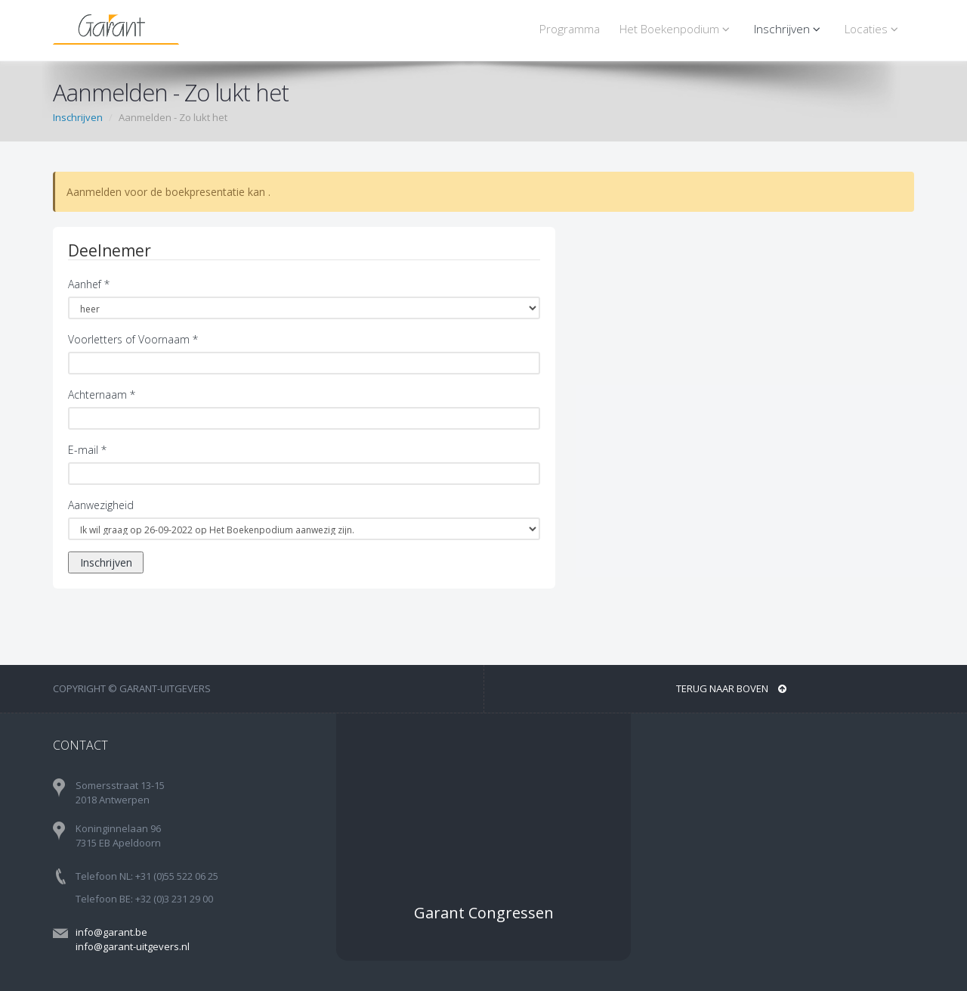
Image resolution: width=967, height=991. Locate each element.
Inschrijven (789, 29)
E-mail (87, 450)
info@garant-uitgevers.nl (133, 946)
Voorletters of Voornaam (133, 339)
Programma (569, 29)
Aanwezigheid (101, 505)
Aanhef (89, 284)
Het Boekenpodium (676, 29)
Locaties (874, 29)
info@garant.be (111, 932)
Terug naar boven (731, 688)
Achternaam (101, 394)
